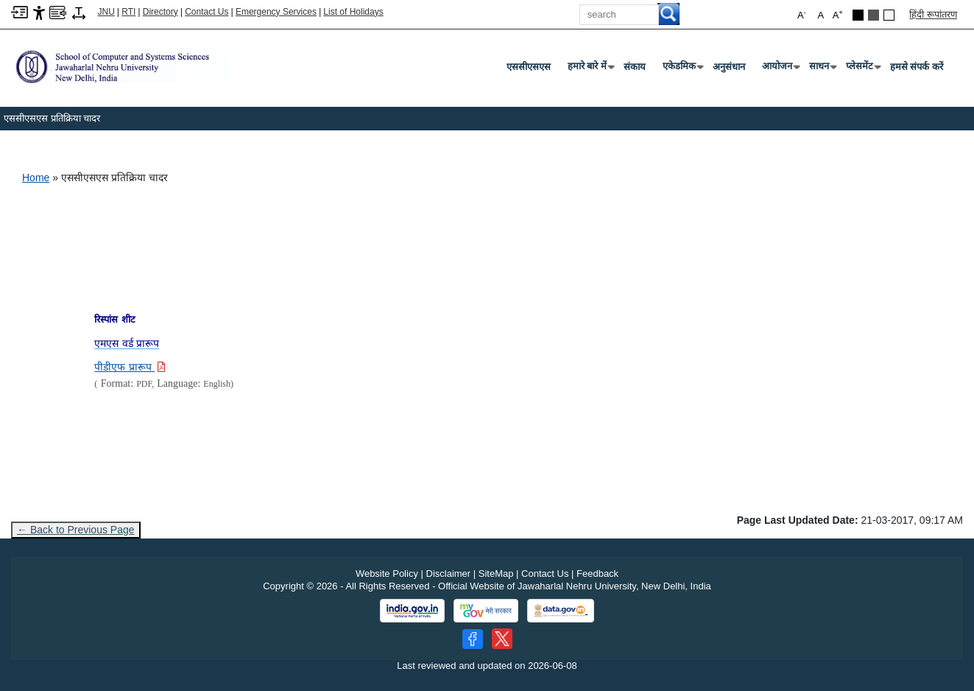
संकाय (635, 66)
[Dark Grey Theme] (873, 15)
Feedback (597, 573)
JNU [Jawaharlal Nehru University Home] (106, 12)
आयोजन (780, 69)
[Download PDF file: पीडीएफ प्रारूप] (130, 367)
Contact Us (206, 12)
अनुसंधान (729, 66)
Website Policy (387, 573)
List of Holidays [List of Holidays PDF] (353, 12)
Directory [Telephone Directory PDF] (160, 12)
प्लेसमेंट (862, 69)
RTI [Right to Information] (128, 12)
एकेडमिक (682, 69)
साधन (822, 69)
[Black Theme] (858, 15)
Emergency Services (276, 12)
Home (35, 177)
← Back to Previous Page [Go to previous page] (76, 530)
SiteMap (496, 573)
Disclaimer (448, 573)
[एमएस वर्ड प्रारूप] (126, 343)
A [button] (838, 14)
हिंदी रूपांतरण (933, 14)
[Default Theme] (888, 15)
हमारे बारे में (590, 69)
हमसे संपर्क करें (916, 66)
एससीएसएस (529, 66)
